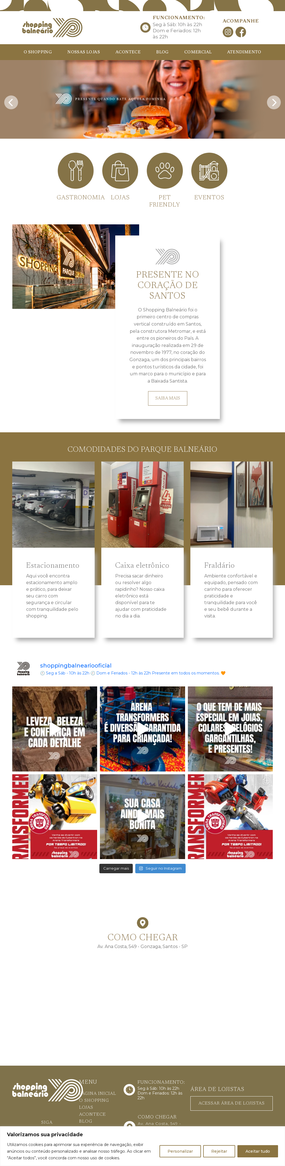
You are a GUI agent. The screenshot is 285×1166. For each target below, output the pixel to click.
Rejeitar (219, 1151)
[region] (142, 1146)
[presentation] (11, 101)
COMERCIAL (198, 52)
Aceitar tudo (257, 1151)
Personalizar (180, 1151)
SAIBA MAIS (167, 398)
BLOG (162, 52)
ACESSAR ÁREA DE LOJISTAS (231, 1103)
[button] (133, 132)
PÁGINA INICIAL (97, 1093)
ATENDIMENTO (244, 52)
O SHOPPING (38, 52)
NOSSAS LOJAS (83, 52)
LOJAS (86, 1107)
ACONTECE (128, 52)
